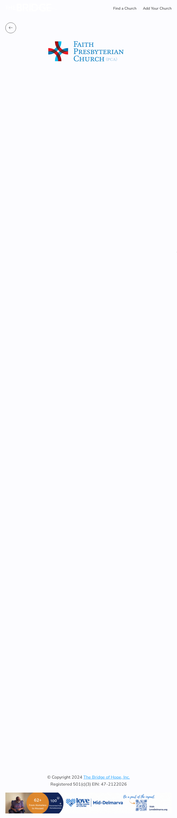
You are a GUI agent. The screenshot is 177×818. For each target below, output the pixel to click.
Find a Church (125, 8)
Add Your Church (157, 8)
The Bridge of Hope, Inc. (106, 777)
